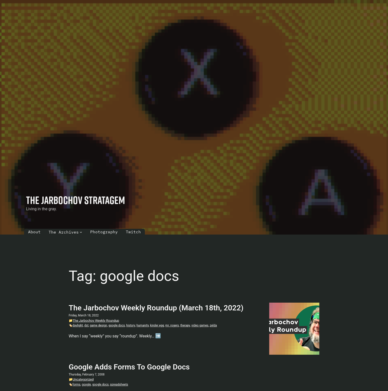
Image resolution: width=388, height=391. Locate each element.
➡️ (158, 336)
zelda (213, 325)
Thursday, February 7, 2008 (87, 374)
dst (86, 325)
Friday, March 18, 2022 (84, 315)
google (86, 384)
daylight (77, 325)
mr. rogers (172, 325)
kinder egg (157, 325)
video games (199, 325)
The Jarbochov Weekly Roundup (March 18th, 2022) (156, 307)
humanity (142, 325)
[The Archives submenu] (81, 232)
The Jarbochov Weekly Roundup (96, 320)
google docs (117, 325)
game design (98, 325)
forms (76, 384)
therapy (185, 325)
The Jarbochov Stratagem (75, 200)
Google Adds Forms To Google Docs (129, 366)
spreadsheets (119, 384)
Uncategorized (83, 379)
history (130, 325)
